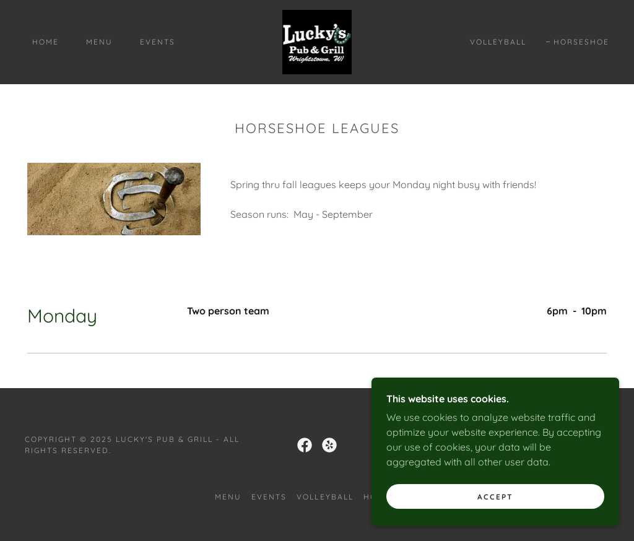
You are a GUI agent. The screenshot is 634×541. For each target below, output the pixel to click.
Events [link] (157, 41)
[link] (317, 41)
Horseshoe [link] (581, 41)
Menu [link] (99, 41)
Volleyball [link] (498, 41)
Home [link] (45, 41)
